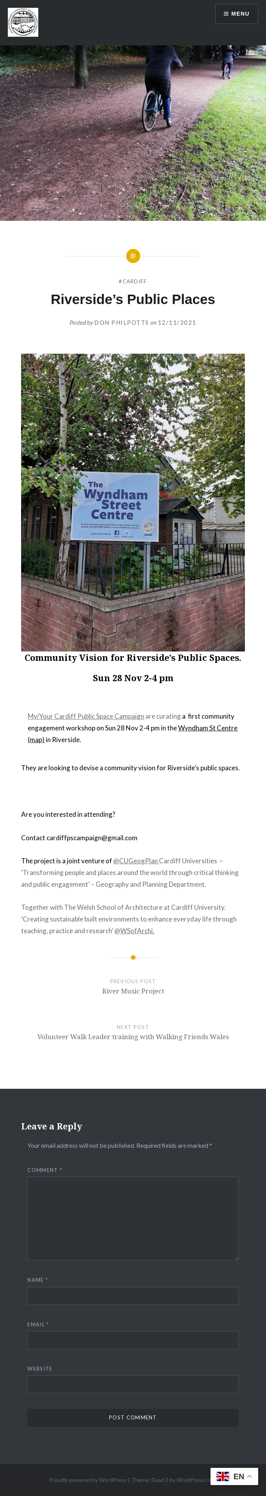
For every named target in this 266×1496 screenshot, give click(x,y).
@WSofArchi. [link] (134, 931)
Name (37, 1280)
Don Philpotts (121, 322)
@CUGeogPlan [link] (136, 861)
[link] (86, 716)
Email (38, 1324)
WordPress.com (196, 1479)
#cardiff (133, 281)
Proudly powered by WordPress (88, 1479)
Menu (240, 14)
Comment (44, 1170)
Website (39, 1368)
